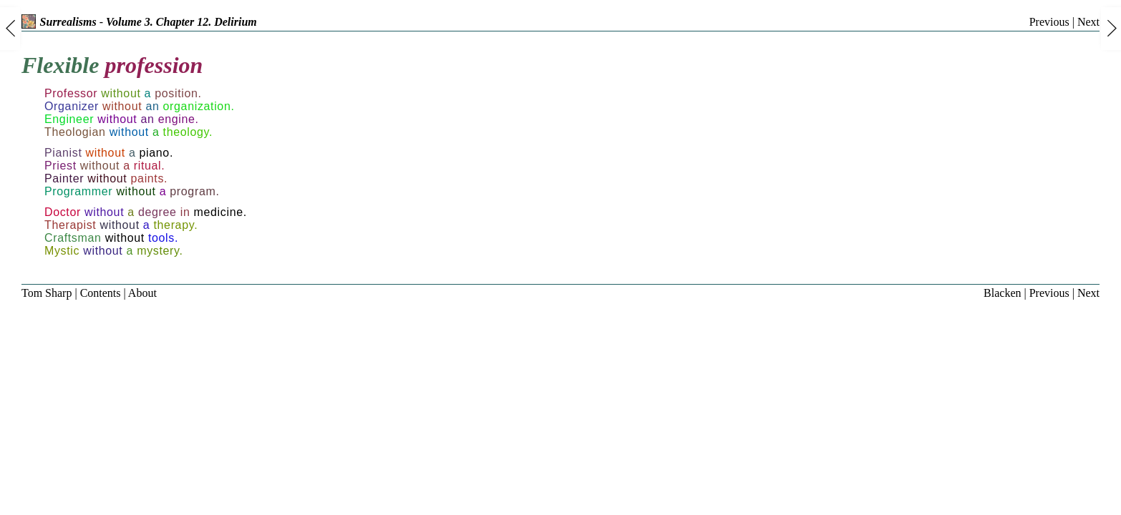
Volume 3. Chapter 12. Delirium (181, 22)
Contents (100, 293)
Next (1088, 22)
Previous (1049, 22)
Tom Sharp (46, 293)
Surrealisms (59, 22)
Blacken (1002, 293)
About (142, 293)
